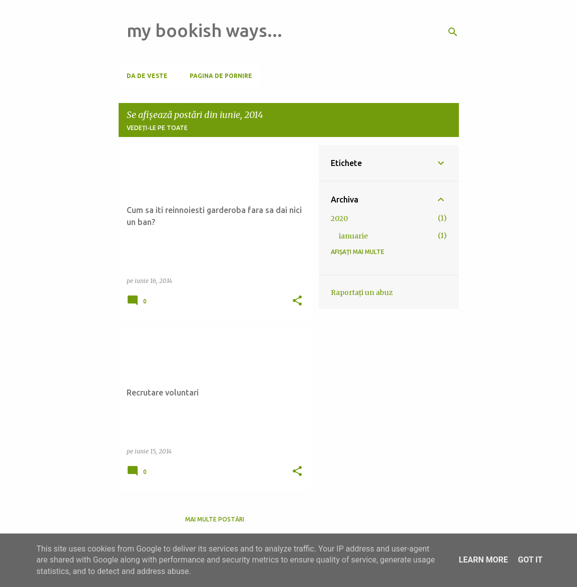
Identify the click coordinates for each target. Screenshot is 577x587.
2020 (339, 218)
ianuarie (353, 236)
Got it (530, 559)
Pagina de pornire (221, 75)
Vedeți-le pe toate (157, 127)
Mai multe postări (214, 519)
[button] (297, 301)
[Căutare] (453, 32)
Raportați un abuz (362, 292)
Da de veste (147, 75)
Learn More (483, 559)
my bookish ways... (204, 30)
